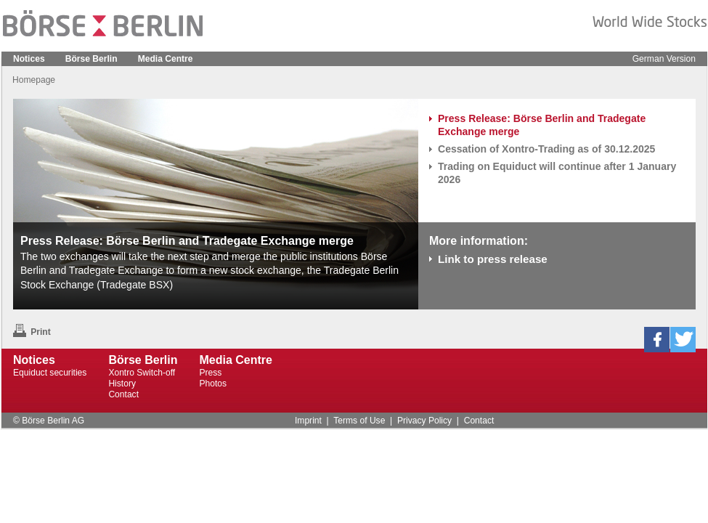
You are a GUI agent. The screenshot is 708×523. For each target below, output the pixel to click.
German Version (664, 59)
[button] (657, 339)
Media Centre (165, 59)
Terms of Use (359, 420)
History (122, 383)
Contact (123, 394)
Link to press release (493, 259)
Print (32, 332)
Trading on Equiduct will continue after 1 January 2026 (557, 173)
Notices (29, 59)
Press (211, 373)
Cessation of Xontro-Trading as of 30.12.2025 (546, 149)
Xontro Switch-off (141, 373)
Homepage (33, 80)
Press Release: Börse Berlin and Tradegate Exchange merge (542, 125)
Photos (213, 383)
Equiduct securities (49, 373)
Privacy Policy (424, 420)
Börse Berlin (91, 59)
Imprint (308, 420)
